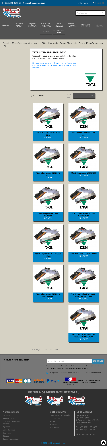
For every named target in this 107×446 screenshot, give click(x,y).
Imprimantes (6, 25)
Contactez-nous (9, 430)
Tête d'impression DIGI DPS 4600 (83, 133)
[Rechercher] (90, 13)
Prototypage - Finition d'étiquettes (72, 25)
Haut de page (103, 443)
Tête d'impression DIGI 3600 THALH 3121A (83, 214)
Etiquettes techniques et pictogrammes (32, 25)
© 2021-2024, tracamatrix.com (53, 443)
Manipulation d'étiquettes (85, 25)
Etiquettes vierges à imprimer (19, 25)
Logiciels (46, 31)
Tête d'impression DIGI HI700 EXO (48, 133)
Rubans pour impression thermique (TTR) (45, 25)
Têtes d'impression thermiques (59, 25)
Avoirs (52, 421)
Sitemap (6, 436)
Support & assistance (11, 439)
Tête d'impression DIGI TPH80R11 (48, 214)
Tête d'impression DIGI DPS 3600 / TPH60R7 (48, 295)
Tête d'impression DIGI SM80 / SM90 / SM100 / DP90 (83, 295)
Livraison (6, 415)
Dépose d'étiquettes (99, 25)
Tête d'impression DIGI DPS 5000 (48, 174)
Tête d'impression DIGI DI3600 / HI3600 (48, 255)
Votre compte (58, 411)
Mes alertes (54, 427)
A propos (6, 427)
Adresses (53, 424)
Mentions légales (9, 418)
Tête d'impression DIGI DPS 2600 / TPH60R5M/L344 (83, 335)
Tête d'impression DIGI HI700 (83, 173)
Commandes (55, 418)
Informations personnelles (60, 415)
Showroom (7, 433)
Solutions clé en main (59, 31)
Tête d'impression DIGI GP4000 (83, 254)
